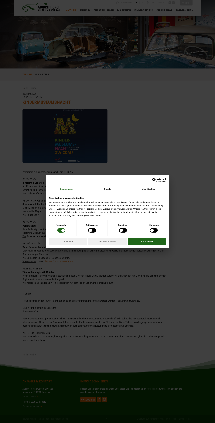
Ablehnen (68, 241)
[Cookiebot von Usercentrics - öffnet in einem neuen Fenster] (154, 180)
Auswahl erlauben (107, 241)
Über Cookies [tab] (148, 189)
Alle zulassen (146, 241)
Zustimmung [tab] (66, 189)
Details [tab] (107, 189)
